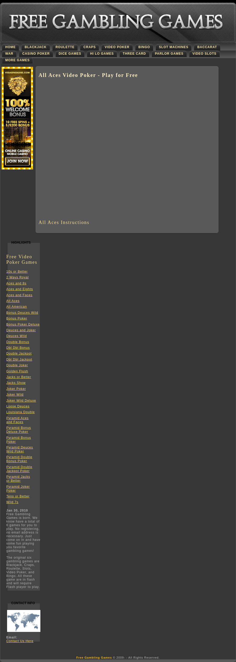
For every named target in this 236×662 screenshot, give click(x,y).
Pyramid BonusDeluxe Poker (18, 430)
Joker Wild (15, 394)
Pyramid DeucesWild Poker (19, 449)
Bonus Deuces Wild (22, 313)
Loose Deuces (18, 406)
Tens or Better (18, 496)
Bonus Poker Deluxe (23, 324)
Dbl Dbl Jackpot (19, 359)
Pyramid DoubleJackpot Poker (19, 469)
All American (16, 306)
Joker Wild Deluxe (21, 400)
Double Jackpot (19, 353)
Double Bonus (17, 342)
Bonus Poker (16, 318)
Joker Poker (16, 389)
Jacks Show (16, 383)
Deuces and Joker (21, 330)
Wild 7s (12, 502)
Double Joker (17, 365)
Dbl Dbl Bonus (18, 348)
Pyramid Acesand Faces (17, 420)
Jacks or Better (18, 377)
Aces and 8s (16, 283)
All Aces (13, 301)
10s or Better (17, 271)
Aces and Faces (19, 295)
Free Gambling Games (94, 657)
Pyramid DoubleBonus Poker (19, 459)
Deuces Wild (16, 336)
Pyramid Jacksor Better (18, 479)
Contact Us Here (20, 641)
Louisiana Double (20, 412)
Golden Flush (17, 371)
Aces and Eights (19, 289)
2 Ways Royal (17, 277)
